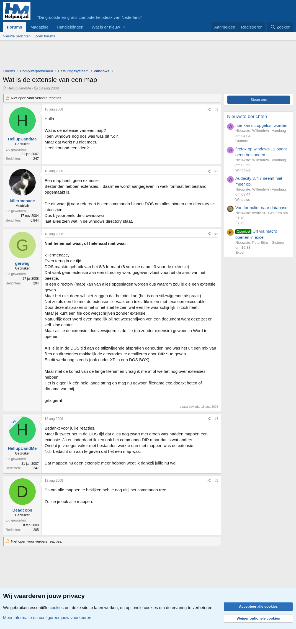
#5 (216, 480)
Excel (239, 223)
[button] (124, 27)
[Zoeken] (280, 27)
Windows (242, 170)
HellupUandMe (19, 88)
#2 (216, 171)
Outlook (241, 141)
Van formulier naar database (261, 207)
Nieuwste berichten (247, 116)
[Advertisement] (103, 55)
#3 (216, 234)
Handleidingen (70, 27)
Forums (14, 27)
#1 (216, 109)
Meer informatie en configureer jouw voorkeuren (47, 617)
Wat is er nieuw (106, 27)
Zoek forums (45, 36)
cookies (57, 607)
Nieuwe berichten (16, 36)
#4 (216, 419)
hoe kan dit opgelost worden (261, 125)
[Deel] (209, 109)
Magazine (39, 27)
